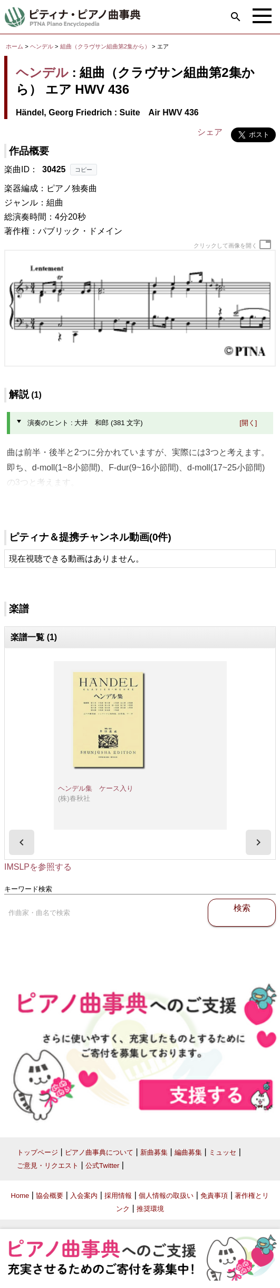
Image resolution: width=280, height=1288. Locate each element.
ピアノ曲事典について (99, 1152)
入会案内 (84, 1195)
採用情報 (118, 1195)
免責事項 (214, 1195)
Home (20, 1195)
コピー (83, 169)
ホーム (14, 46)
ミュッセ (222, 1152)
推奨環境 (150, 1209)
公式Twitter (102, 1165)
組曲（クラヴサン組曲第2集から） (106, 46)
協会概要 (49, 1195)
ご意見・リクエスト (48, 1165)
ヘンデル (41, 46)
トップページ (37, 1152)
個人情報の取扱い (166, 1195)
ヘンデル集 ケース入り (95, 788)
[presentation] (21, 842)
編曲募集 (188, 1152)
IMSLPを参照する (38, 866)
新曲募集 (154, 1152)
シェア (210, 131)
